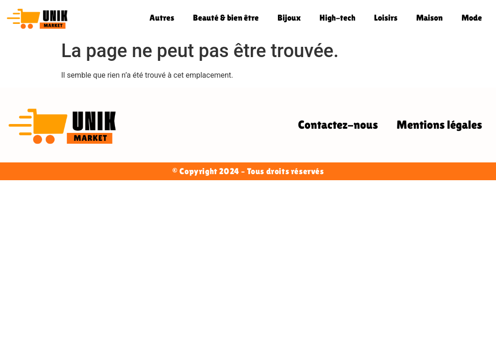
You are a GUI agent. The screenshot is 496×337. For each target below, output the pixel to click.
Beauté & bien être (226, 17)
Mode (471, 17)
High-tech (337, 17)
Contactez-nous (338, 125)
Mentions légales (439, 125)
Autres (161, 17)
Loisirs (385, 17)
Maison (429, 17)
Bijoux (289, 17)
